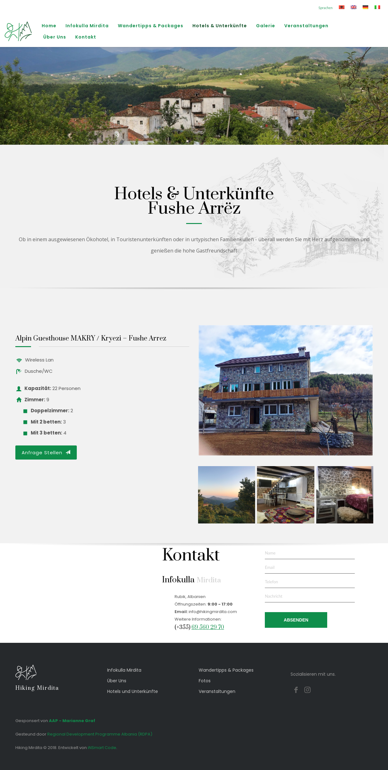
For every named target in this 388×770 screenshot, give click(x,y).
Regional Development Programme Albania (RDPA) (99, 734)
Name (270, 552)
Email (270, 567)
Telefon (271, 581)
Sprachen (325, 8)
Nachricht (273, 596)
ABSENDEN (296, 619)
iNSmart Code (102, 748)
